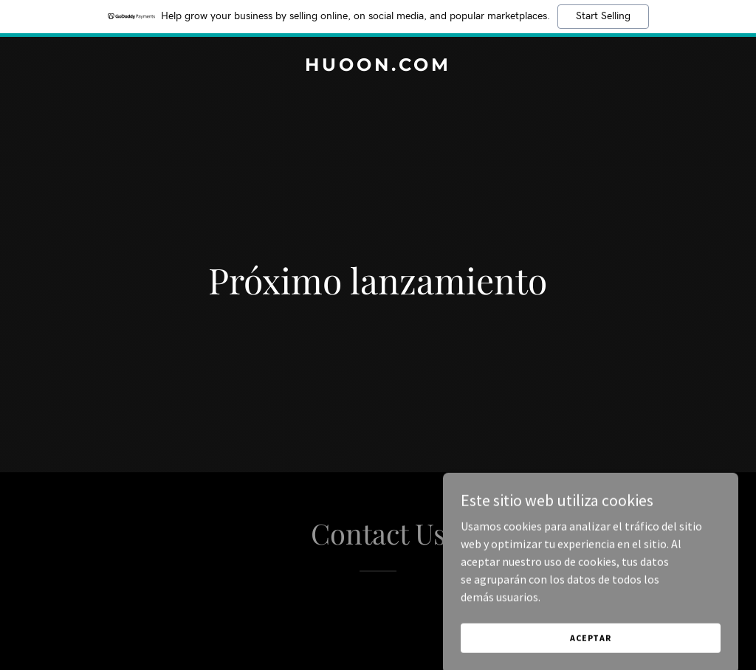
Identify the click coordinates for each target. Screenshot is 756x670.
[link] (378, 66)
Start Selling (603, 16)
